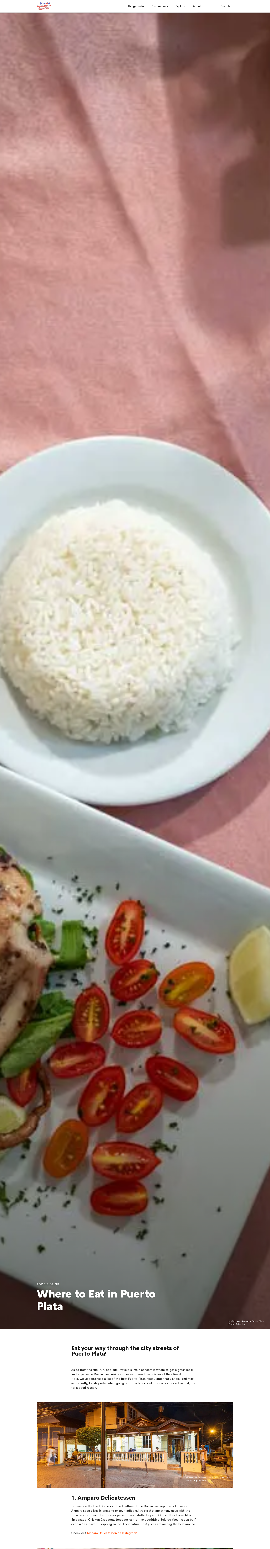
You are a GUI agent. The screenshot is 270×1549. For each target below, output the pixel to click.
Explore (180, 6)
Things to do (136, 6)
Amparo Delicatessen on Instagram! (112, 1533)
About (197, 6)
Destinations (159, 6)
